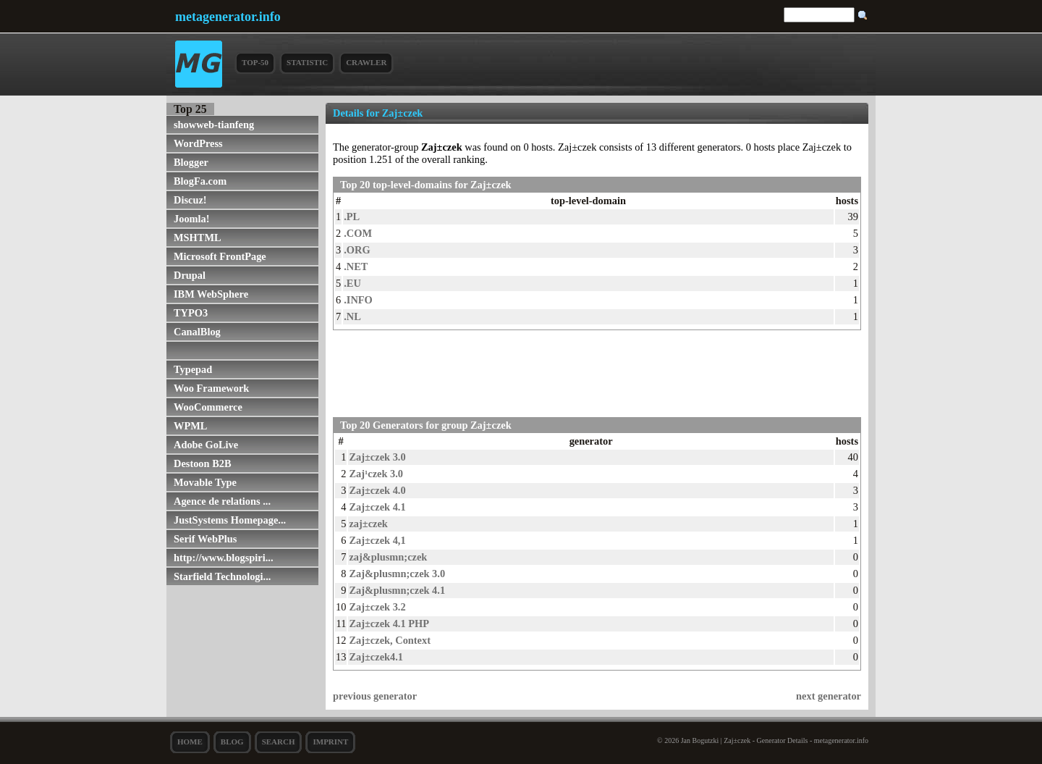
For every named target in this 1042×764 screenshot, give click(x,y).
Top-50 (255, 62)
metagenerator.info (228, 16)
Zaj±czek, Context (390, 640)
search (278, 741)
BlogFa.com (200, 181)
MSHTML (197, 237)
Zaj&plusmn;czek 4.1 (397, 590)
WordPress (198, 143)
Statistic (307, 62)
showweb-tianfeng (214, 124)
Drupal (190, 275)
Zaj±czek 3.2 (377, 607)
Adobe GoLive (206, 444)
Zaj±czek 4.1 (377, 507)
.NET (356, 266)
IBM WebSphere (211, 294)
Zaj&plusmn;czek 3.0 (397, 573)
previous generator (375, 696)
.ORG (357, 250)
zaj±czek (368, 523)
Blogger (191, 162)
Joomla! (192, 218)
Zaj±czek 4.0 (377, 490)
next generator (828, 696)
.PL (352, 216)
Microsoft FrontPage (220, 256)
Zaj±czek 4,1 (377, 540)
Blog (232, 741)
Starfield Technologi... (222, 576)
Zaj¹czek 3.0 (376, 473)
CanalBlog (197, 331)
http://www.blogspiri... (224, 557)
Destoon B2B (203, 463)
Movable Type (205, 482)
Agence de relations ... (222, 501)
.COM (358, 233)
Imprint (330, 741)
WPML (190, 426)
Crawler (366, 62)
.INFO (358, 300)
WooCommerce (208, 407)
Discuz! (190, 200)
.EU (352, 283)
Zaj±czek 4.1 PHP (389, 623)
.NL (352, 316)
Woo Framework (211, 388)
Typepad (193, 369)
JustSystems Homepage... (230, 520)
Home (190, 741)
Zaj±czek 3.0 (377, 457)
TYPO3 (191, 313)
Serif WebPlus (205, 539)
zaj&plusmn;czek (388, 557)
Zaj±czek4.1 (376, 657)
